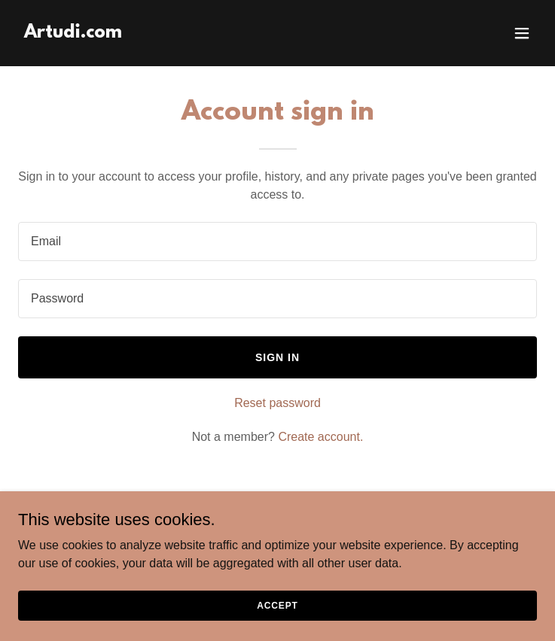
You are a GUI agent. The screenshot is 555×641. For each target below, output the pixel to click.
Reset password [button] (277, 402)
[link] (73, 33)
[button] (522, 33)
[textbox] (277, 241)
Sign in (277, 357)
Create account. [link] (320, 436)
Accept (277, 605)
